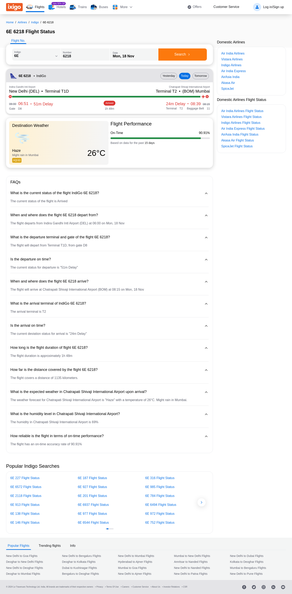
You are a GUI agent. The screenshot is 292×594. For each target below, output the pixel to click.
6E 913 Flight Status (25, 504)
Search (182, 54)
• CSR (184, 587)
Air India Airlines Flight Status (242, 111)
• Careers (125, 587)
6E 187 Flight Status (92, 478)
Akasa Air (228, 83)
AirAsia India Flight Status (239, 134)
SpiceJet (227, 88)
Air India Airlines (233, 53)
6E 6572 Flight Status (25, 487)
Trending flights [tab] (50, 545)
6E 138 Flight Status (25, 513)
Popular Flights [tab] (18, 545)
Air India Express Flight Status (243, 128)
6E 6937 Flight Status (93, 504)
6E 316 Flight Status (159, 478)
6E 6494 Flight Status (160, 504)
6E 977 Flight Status (92, 513)
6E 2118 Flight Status (25, 496)
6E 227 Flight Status (25, 478)
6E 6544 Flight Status (93, 522)
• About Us (155, 587)
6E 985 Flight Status (159, 487)
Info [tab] (73, 545)
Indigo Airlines (231, 65)
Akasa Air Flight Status (237, 140)
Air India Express (233, 71)
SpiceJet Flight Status (237, 146)
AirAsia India (230, 77)
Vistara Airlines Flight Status (241, 117)
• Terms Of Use (112, 587)
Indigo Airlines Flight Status (240, 122)
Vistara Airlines (232, 59)
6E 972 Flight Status (159, 513)
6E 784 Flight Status (159, 496)
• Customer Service (140, 587)
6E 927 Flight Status (92, 487)
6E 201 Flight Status (92, 496)
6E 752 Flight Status (159, 522)
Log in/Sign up (273, 7)
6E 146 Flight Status (25, 522)
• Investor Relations (171, 587)
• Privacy (99, 587)
